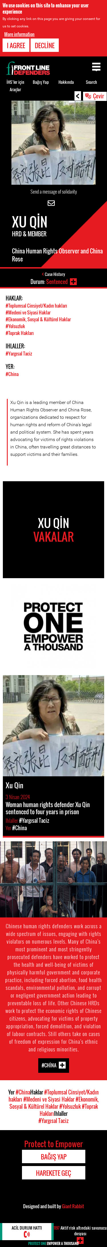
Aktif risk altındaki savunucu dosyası (80, 1230)
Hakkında (66, 82)
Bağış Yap (41, 82)
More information (19, 34)
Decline (44, 45)
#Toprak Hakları (20, 333)
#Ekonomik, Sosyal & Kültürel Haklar (38, 319)
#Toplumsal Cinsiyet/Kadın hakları (36, 305)
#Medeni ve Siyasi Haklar (28, 312)
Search (91, 82)
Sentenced (57, 281)
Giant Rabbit (73, 1206)
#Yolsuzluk (15, 326)
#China (12, 374)
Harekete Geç (53, 1172)
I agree (16, 45)
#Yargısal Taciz (19, 353)
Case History (55, 274)
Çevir (98, 96)
